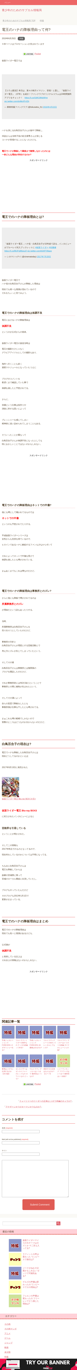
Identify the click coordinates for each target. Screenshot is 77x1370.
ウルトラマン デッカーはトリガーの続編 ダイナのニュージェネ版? (63, 1043)
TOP (19, 21)
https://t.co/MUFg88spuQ (15, 251)
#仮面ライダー (41, 247)
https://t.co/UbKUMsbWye (36, 98)
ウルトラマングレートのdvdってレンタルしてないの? (49, 1043)
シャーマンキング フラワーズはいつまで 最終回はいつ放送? (63, 1069)
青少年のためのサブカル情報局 (22, 10)
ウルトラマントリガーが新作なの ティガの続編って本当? (22, 1043)
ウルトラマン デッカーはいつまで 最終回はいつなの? (36, 1068)
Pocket (38, 54)
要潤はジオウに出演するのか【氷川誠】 (8, 1068)
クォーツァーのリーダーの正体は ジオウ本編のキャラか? (45, 1095)
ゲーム (7, 1332)
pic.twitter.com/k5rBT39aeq (39, 251)
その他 (7, 1318)
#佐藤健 (52, 247)
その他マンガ (10, 1322)
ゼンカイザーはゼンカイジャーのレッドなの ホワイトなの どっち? (22, 1069)
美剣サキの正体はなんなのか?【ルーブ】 (49, 1068)
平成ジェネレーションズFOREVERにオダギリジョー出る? (8, 1043)
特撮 (21, 38)
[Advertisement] (38, 180)
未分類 (7, 1346)
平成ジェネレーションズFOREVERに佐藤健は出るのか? (36, 1043)
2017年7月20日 (44, 257)
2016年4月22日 (50, 107)
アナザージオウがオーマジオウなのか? (23, 1100)
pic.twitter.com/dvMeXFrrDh (16, 101)
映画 (6, 1341)
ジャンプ (8, 1336)
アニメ (7, 1327)
